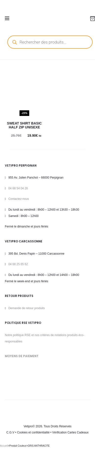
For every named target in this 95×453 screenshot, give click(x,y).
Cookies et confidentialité (33, 432)
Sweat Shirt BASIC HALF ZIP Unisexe (24, 125)
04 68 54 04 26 (18, 188)
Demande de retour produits (26, 308)
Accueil (4, 445)
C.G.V (10, 432)
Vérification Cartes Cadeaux (70, 432)
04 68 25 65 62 (18, 264)
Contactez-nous (18, 199)
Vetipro (28, 426)
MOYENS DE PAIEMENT (21, 356)
